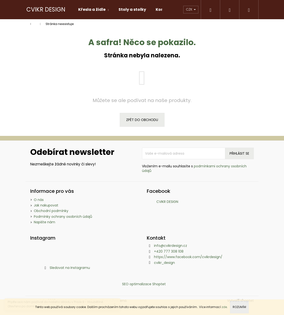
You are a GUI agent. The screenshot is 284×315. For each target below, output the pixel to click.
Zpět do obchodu (142, 119)
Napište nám (44, 222)
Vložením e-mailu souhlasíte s (194, 168)
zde (224, 307)
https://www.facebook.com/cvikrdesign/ (188, 256)
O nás (39, 199)
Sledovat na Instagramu (70, 267)
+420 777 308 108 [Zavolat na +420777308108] (168, 251)
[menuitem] (93, 9)
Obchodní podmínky (51, 210)
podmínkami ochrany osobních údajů (194, 168)
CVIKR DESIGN (167, 201)
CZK (191, 9)
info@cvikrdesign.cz (170, 245)
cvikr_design (164, 262)
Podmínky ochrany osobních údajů (63, 216)
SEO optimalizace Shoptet (144, 284)
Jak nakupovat (46, 205)
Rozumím (239, 307)
